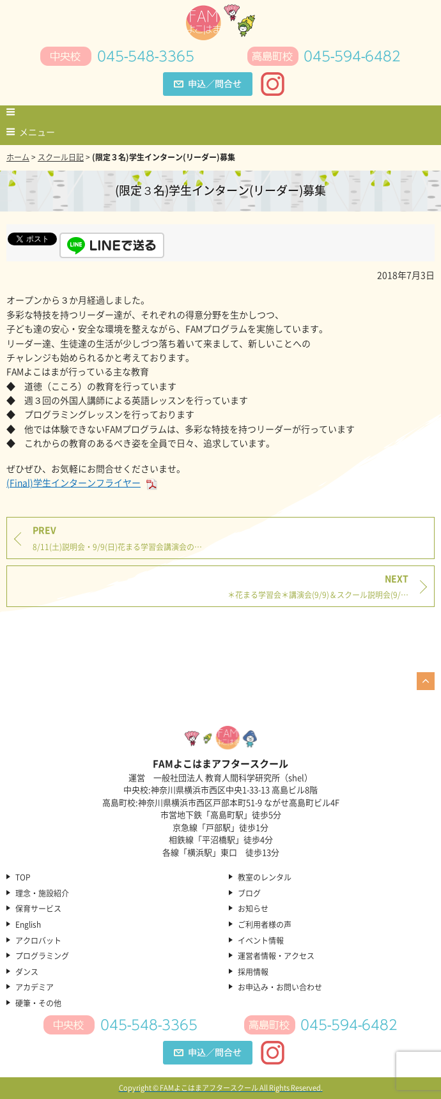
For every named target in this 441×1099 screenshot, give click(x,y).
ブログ (249, 894)
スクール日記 (61, 157)
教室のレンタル (264, 878)
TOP (23, 878)
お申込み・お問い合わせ (280, 988)
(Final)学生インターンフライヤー (82, 482)
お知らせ (253, 909)
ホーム (17, 157)
